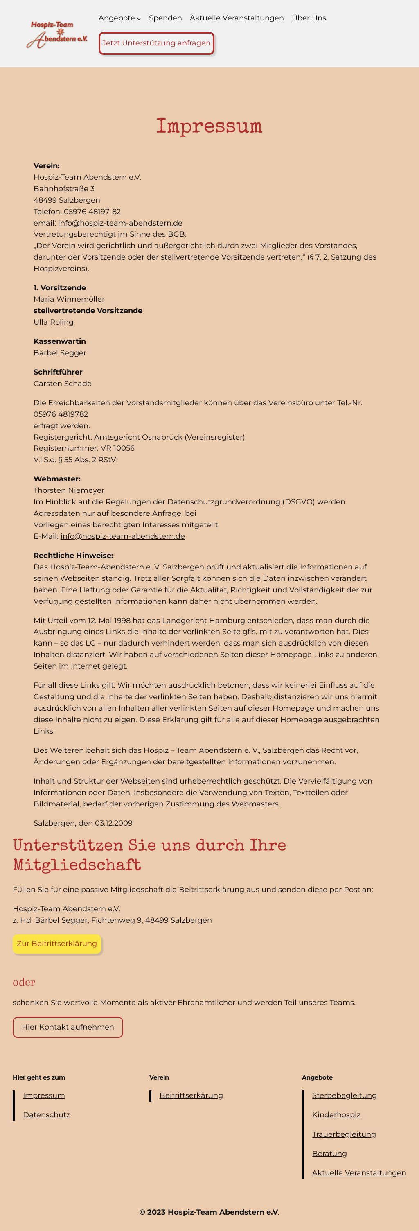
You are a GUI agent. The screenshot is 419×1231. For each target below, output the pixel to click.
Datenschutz (46, 1114)
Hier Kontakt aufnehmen (68, 1027)
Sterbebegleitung (344, 1095)
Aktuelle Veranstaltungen (359, 1172)
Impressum (44, 1095)
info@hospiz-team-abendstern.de (120, 223)
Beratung (329, 1153)
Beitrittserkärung (191, 1095)
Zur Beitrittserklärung (57, 943)
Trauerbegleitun (341, 1134)
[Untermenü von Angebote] (139, 18)
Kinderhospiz (336, 1114)
